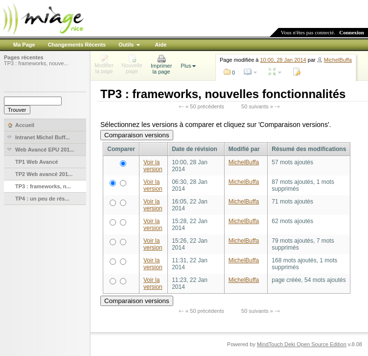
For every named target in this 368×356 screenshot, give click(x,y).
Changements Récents (77, 45)
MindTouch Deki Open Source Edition (301, 344)
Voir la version (152, 166)
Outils (126, 45)
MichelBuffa (338, 60)
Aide (160, 45)
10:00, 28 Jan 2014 (283, 60)
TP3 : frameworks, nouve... (36, 63)
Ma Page (24, 45)
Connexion (351, 32)
